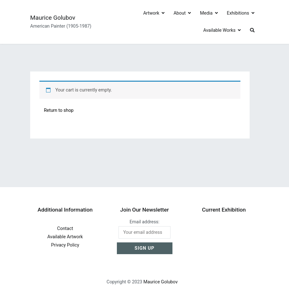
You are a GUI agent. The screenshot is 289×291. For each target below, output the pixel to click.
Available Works (219, 30)
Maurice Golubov (52, 17)
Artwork (151, 13)
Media (206, 13)
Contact (65, 228)
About (179, 13)
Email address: (144, 229)
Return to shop (59, 110)
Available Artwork (65, 237)
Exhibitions (238, 13)
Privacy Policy (65, 245)
